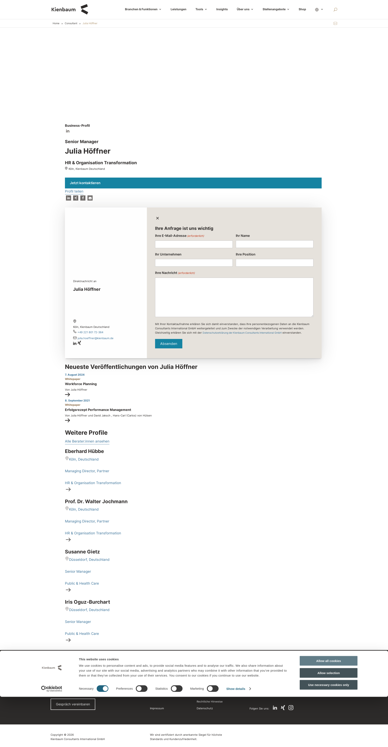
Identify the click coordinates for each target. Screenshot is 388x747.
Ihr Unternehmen (168, 254)
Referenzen (157, 681)
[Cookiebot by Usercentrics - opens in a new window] (52, 739)
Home (56, 23)
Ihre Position (245, 254)
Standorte (156, 666)
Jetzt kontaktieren (85, 183)
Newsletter (205, 681)
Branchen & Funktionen (141, 9)
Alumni (202, 666)
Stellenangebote (274, 9)
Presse (154, 673)
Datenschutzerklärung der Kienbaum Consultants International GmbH (242, 332)
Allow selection (328, 723)
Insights (222, 9)
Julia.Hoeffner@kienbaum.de (95, 338)
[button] (68, 198)
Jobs (153, 688)
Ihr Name (243, 236)
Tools (199, 9)
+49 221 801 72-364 (90, 332)
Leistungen (178, 9)
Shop (302, 9)
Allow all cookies (328, 711)
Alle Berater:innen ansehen (87, 441)
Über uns (243, 9)
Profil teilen (74, 191)
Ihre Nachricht (175, 273)
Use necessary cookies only (328, 735)
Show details (235, 739)
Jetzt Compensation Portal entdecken (274, 685)
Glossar (202, 673)
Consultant (71, 23)
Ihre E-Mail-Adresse (179, 236)
